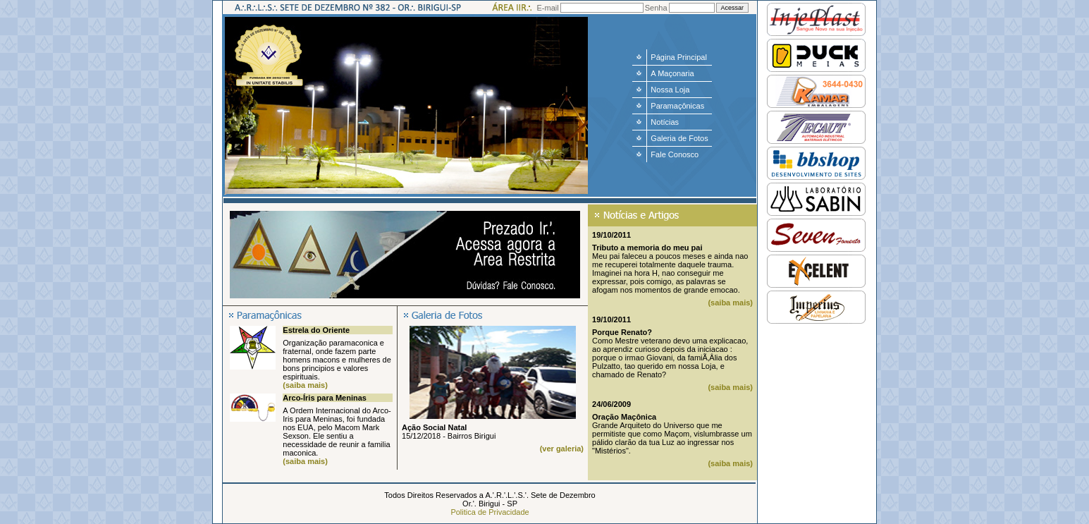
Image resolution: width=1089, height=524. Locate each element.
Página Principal (679, 57)
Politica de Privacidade (489, 512)
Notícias (665, 122)
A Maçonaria (672, 73)
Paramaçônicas (677, 106)
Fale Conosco (675, 154)
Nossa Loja (670, 89)
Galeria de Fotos (679, 138)
